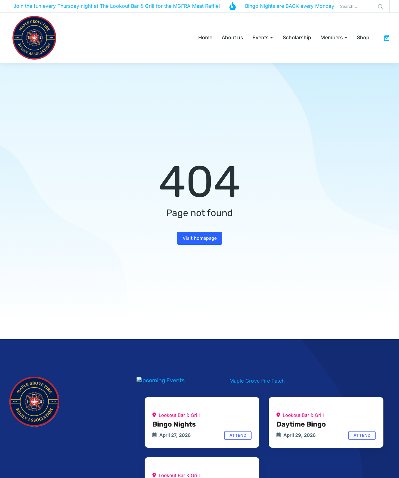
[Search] (380, 6)
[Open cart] (386, 38)
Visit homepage (200, 238)
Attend (237, 435)
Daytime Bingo (301, 424)
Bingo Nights (174, 424)
